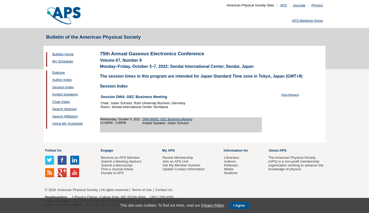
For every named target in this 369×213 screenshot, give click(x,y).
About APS (277, 150)
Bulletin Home (63, 54)
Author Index (62, 80)
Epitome (58, 72)
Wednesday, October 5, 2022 (120, 119)
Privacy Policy (212, 205)
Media (228, 169)
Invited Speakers (65, 94)
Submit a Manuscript (116, 165)
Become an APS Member (120, 157)
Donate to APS (112, 173)
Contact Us (163, 190)
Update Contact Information (183, 169)
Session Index (63, 87)
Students (231, 173)
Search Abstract (64, 109)
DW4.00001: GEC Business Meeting (167, 119)
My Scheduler (62, 61)
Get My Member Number (181, 165)
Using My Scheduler (67, 123)
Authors (230, 161)
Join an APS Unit (175, 161)
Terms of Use (141, 190)
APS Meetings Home (307, 21)
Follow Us (53, 150)
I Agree (239, 205)
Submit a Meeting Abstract (121, 161)
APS (283, 5)
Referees (231, 165)
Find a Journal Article (117, 169)
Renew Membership (177, 157)
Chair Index (61, 102)
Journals (299, 5)
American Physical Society (77, 190)
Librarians (231, 157)
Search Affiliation (65, 116)
